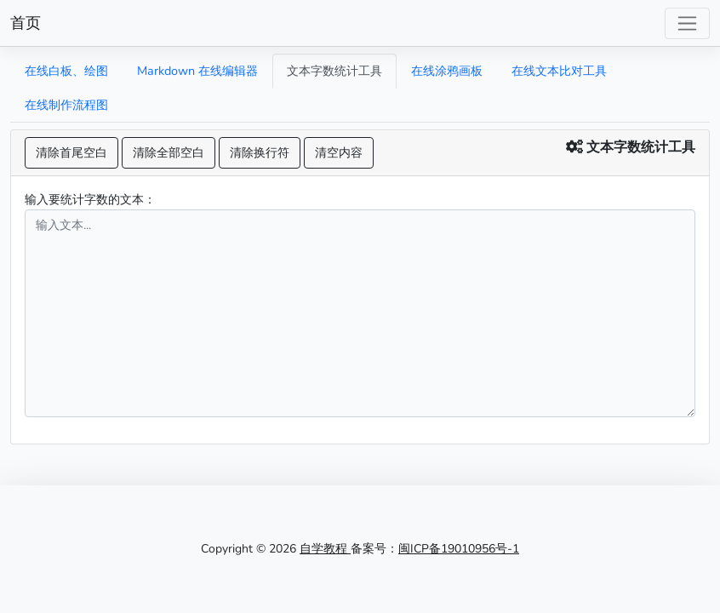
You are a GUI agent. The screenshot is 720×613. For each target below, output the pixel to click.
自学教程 (325, 549)
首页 (25, 23)
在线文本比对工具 (559, 70)
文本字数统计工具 (334, 70)
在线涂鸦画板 (447, 70)
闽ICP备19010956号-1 (458, 549)
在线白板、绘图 (66, 70)
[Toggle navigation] (687, 23)
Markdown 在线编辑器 (197, 70)
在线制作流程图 (66, 104)
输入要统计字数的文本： (90, 199)
